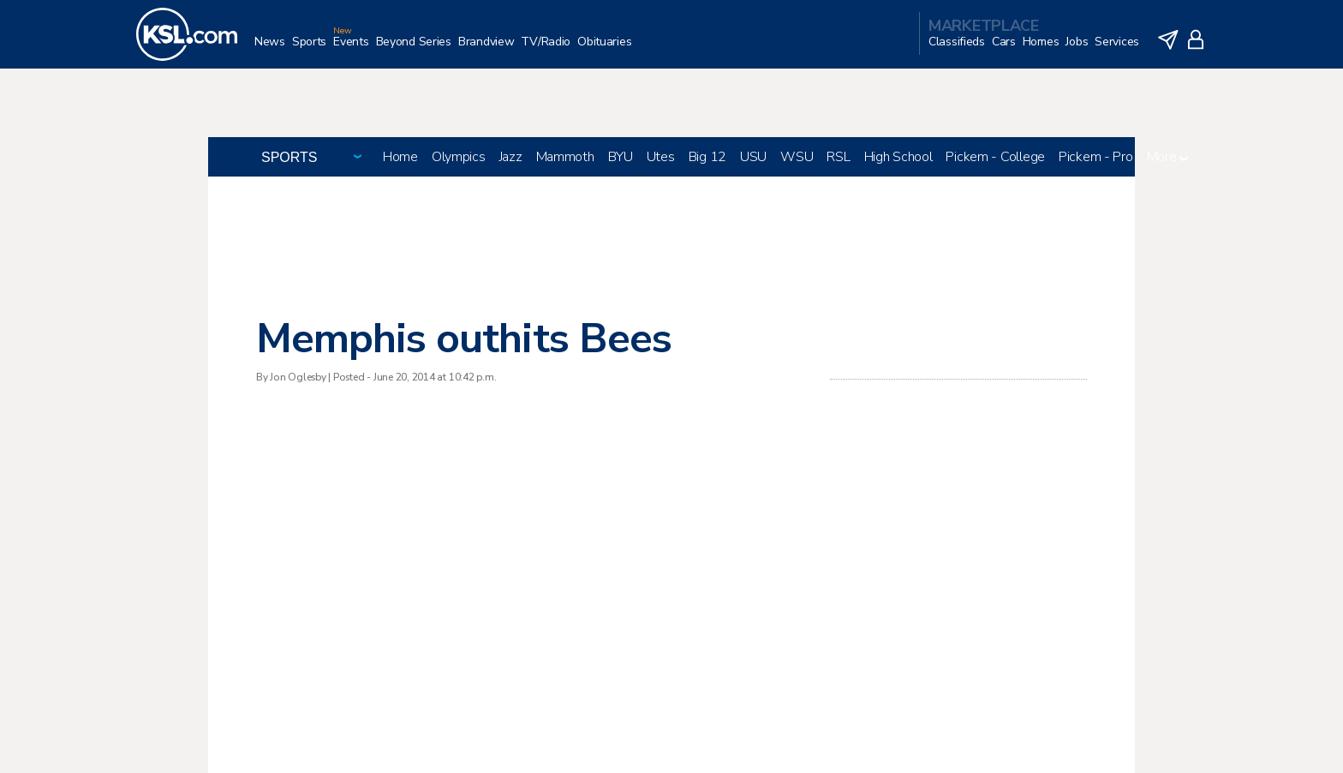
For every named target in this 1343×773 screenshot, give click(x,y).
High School (898, 156)
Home (400, 156)
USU (753, 156)
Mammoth (565, 156)
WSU (796, 156)
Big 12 (707, 156)
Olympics (459, 156)
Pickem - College (995, 156)
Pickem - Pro (1096, 156)
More (1168, 156)
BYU (620, 156)
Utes (661, 156)
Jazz (510, 156)
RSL (838, 156)
